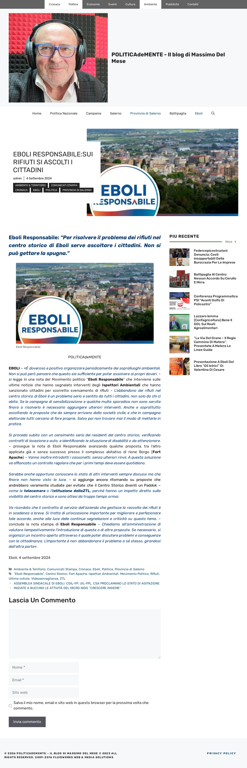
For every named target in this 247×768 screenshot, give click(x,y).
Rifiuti (154, 574)
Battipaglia (178, 113)
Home (36, 113)
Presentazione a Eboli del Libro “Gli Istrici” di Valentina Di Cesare (214, 366)
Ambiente (150, 4)
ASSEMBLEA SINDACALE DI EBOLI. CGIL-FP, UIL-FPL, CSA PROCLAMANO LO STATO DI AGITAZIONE (87, 583)
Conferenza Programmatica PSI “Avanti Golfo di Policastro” (216, 300)
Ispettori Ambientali (103, 574)
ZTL (62, 579)
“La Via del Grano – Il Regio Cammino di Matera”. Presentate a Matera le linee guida (215, 344)
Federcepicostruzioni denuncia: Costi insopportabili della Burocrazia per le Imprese (214, 256)
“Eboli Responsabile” (29, 574)
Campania (93, 113)
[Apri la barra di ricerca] (213, 113)
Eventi (112, 4)
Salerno (116, 113)
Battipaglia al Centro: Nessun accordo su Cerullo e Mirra (215, 278)
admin (17, 178)
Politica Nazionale (63, 113)
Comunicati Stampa (64, 185)
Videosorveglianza (44, 579)
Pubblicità (172, 4)
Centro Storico (56, 574)
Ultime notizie (19, 579)
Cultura (130, 4)
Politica (73, 4)
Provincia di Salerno (145, 113)
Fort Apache (78, 574)
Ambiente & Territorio (30, 185)
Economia (93, 4)
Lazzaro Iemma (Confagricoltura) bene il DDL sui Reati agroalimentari (213, 322)
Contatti (193, 4)
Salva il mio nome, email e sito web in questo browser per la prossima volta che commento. (81, 705)
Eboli (199, 113)
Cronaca (54, 4)
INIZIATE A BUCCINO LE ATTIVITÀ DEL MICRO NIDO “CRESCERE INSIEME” (67, 588)
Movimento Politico (134, 574)
